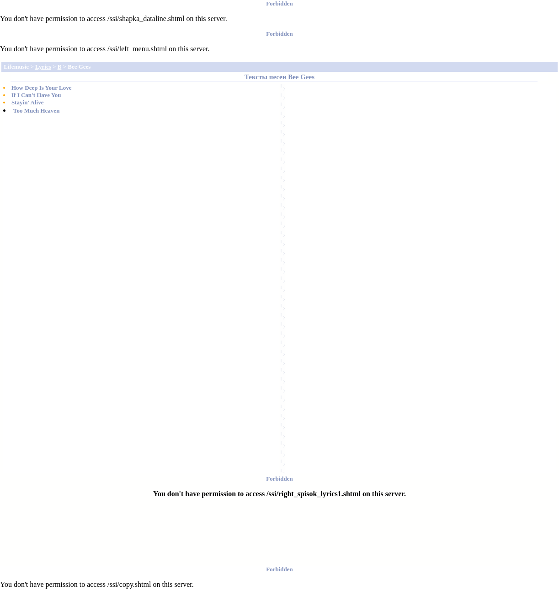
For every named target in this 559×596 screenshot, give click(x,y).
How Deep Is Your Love (41, 87)
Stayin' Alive (27, 102)
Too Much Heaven (36, 110)
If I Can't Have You (36, 95)
